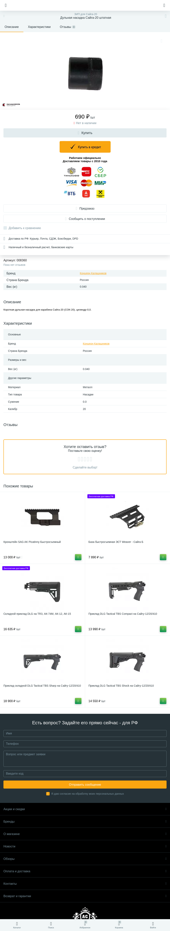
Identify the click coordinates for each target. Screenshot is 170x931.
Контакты (85, 883)
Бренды (85, 821)
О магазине (85, 834)
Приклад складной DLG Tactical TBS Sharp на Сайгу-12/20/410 (42, 685)
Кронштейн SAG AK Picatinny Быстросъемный (32, 541)
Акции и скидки (85, 809)
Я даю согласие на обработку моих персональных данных (87, 793)
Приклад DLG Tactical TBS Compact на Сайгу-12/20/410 (123, 613)
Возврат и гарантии (85, 896)
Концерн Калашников (93, 273)
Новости (85, 846)
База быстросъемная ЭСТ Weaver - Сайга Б (116, 541)
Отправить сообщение (85, 784)
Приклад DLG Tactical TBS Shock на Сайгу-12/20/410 (121, 685)
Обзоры (85, 858)
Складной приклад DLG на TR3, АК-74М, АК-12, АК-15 (37, 613)
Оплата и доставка (85, 871)
